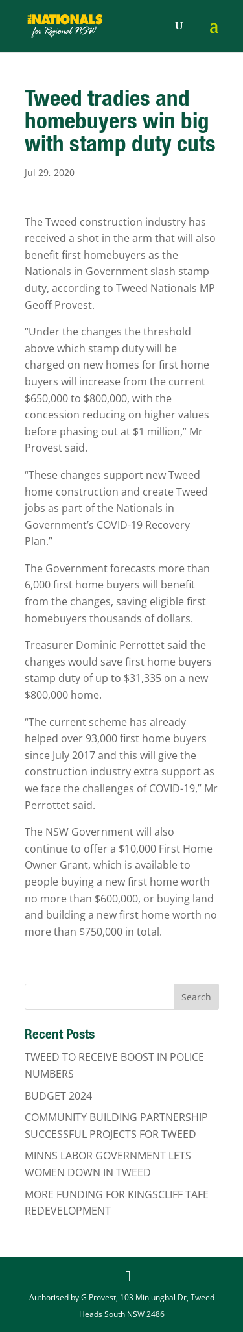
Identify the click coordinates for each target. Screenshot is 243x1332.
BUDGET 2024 (58, 1096)
